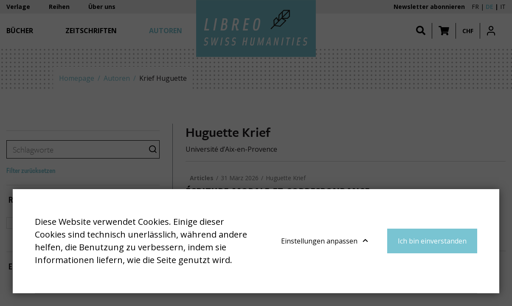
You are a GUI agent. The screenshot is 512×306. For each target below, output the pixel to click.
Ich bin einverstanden (432, 241)
